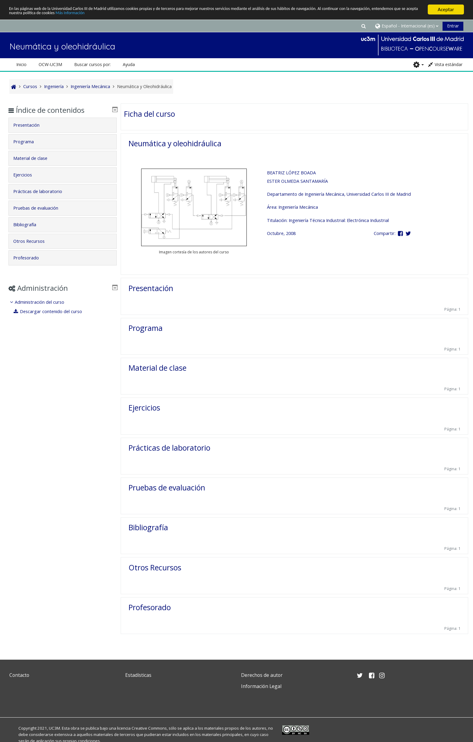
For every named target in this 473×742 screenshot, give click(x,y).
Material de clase (157, 368)
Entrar (453, 26)
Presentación (151, 288)
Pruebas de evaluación (167, 487)
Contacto (19, 675)
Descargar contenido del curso (52, 311)
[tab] (62, 125)
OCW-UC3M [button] (50, 64)
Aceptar (446, 9)
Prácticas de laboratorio (169, 447)
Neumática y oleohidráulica (175, 143)
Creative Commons (149, 728)
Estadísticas (138, 675)
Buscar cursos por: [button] (92, 64)
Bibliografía (148, 527)
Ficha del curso (149, 114)
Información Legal (261, 686)
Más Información (166, 15)
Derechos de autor (262, 675)
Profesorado (150, 607)
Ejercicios (144, 407)
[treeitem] (62, 307)
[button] (363, 25)
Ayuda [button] (129, 64)
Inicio (21, 64)
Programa (146, 328)
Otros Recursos (155, 567)
